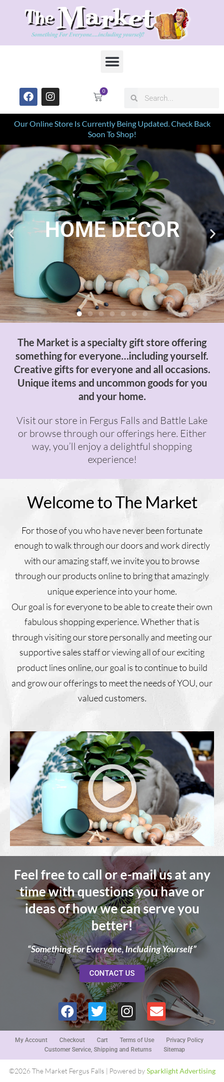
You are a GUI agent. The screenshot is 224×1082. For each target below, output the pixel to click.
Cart (102, 1040)
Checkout (72, 1040)
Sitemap (174, 1049)
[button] (112, 61)
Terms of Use (137, 1040)
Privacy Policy (185, 1040)
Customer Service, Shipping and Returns (98, 1049)
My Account (31, 1040)
